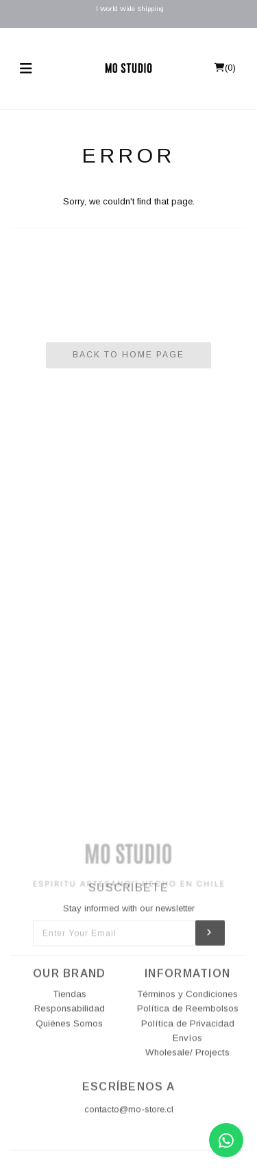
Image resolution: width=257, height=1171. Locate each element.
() (225, 67)
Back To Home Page (128, 354)
